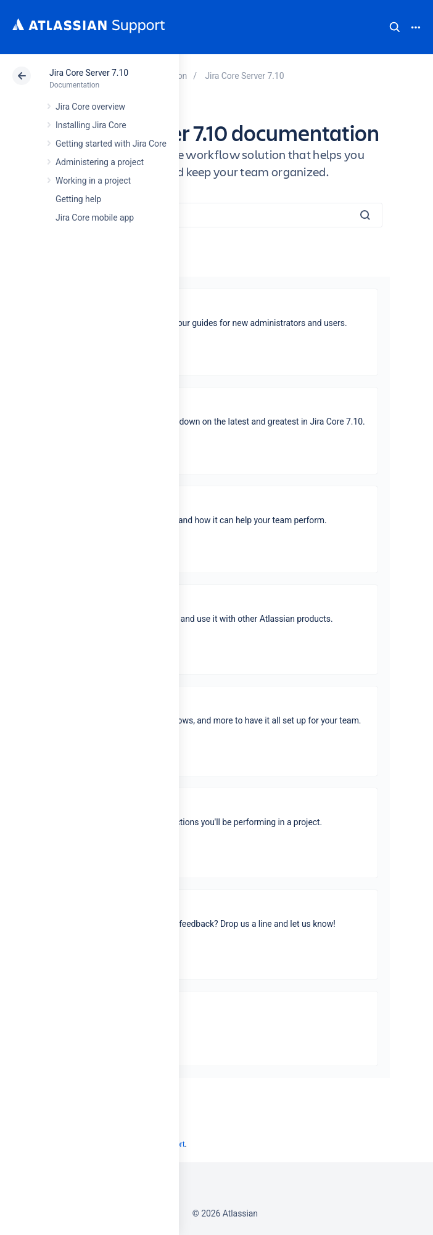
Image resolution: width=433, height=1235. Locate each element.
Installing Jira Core (91, 125)
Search (395, 27)
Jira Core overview (90, 107)
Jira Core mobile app (95, 217)
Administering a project (100, 162)
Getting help (78, 199)
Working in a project (93, 180)
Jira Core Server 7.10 (88, 73)
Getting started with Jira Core (111, 144)
